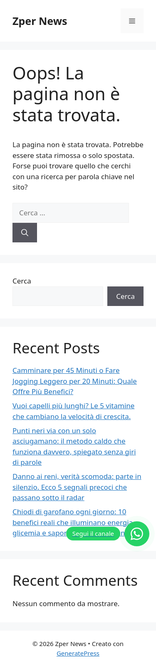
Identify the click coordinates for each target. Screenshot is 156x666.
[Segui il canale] (107, 533)
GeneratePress (78, 653)
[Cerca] (24, 233)
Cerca (21, 281)
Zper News (39, 21)
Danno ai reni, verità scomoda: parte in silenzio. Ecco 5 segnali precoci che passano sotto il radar (76, 486)
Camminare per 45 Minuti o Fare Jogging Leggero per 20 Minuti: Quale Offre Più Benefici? (74, 380)
